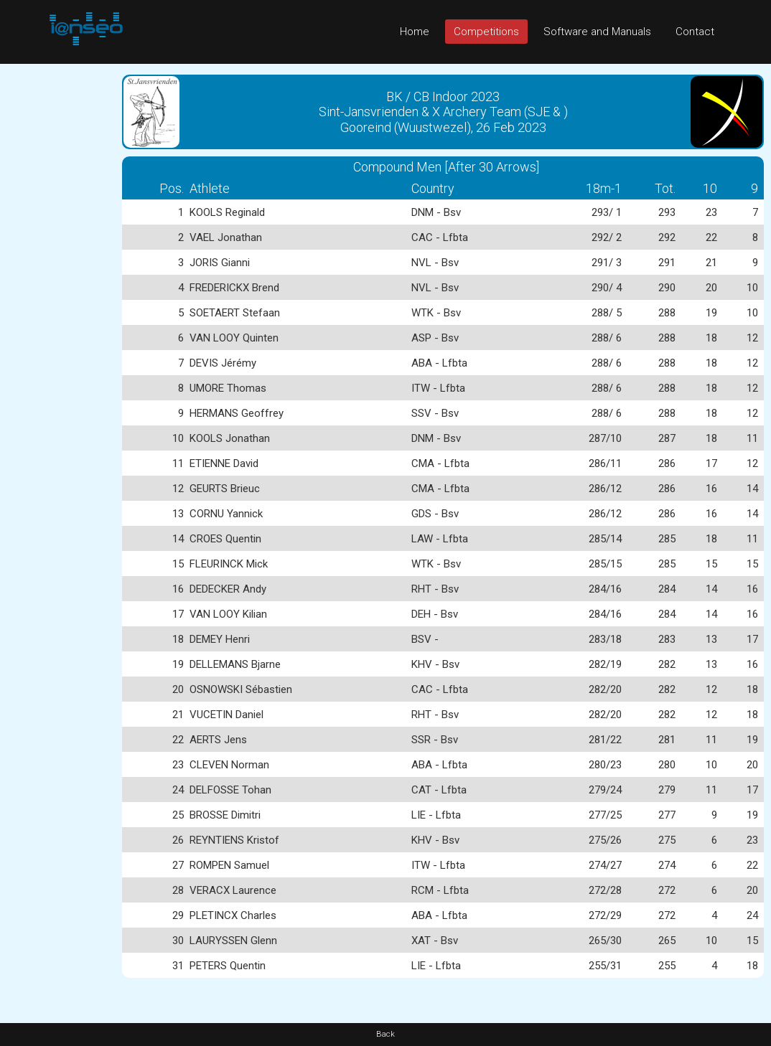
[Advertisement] (57, 279)
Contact (695, 31)
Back (385, 1034)
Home (414, 31)
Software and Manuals (597, 31)
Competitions (486, 31)
